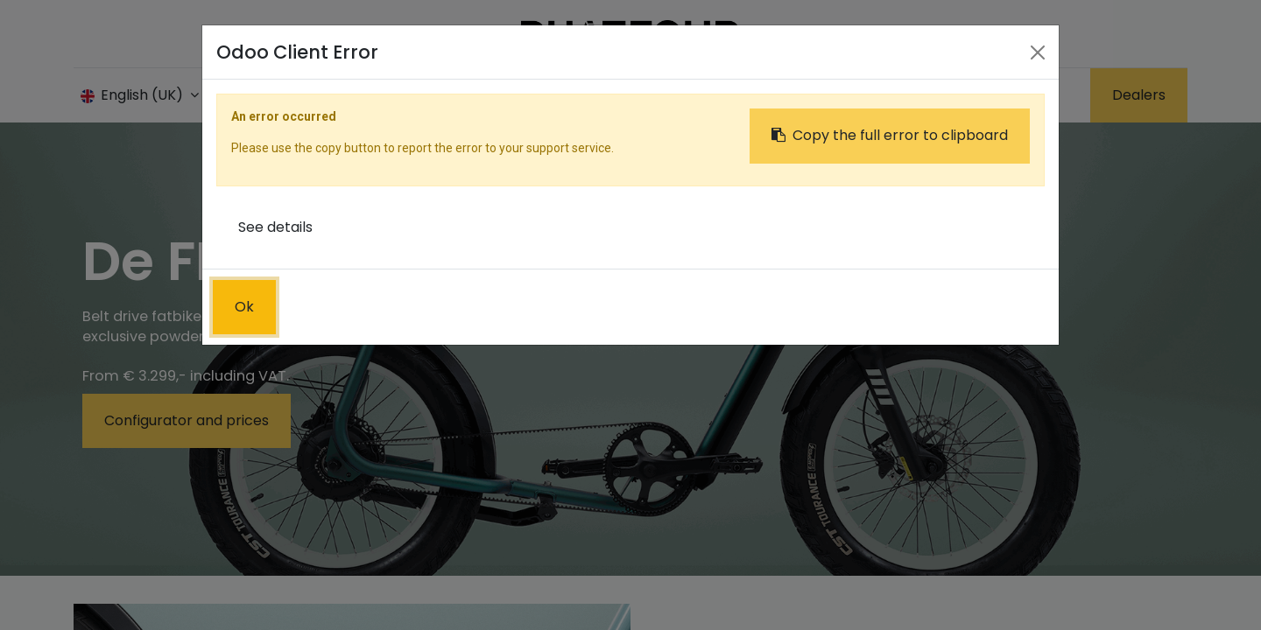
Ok (244, 307)
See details (275, 227)
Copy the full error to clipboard (889, 135)
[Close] (1038, 52)
